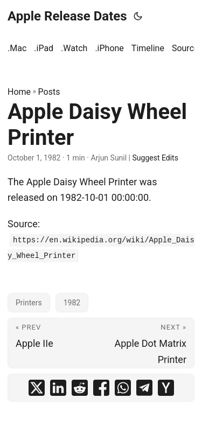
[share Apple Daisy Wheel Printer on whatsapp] (123, 388)
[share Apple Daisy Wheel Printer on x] (37, 388)
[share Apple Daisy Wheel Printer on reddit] (80, 388)
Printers (29, 302)
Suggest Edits (155, 157)
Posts (49, 92)
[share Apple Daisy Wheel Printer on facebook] (101, 388)
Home (19, 92)
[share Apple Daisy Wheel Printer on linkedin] (58, 388)
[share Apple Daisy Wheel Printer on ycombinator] (166, 388)
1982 (72, 302)
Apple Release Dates (67, 16)
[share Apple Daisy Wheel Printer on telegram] (144, 388)
